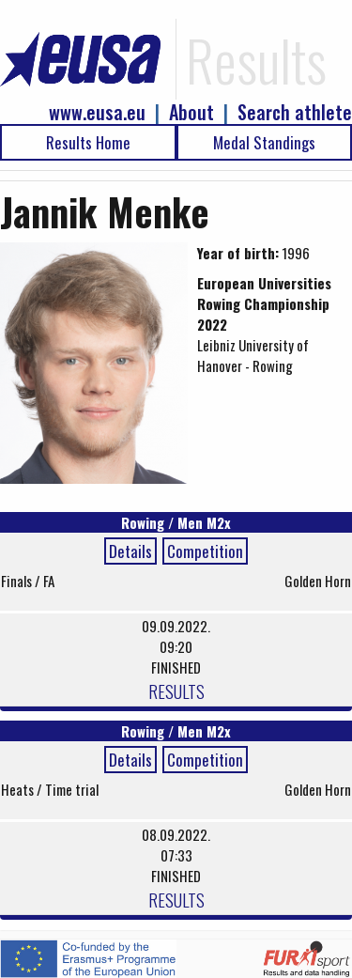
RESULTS (176, 690)
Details (130, 551)
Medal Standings (264, 142)
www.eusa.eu (97, 112)
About (191, 112)
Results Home (88, 142)
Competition (205, 551)
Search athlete (294, 112)
